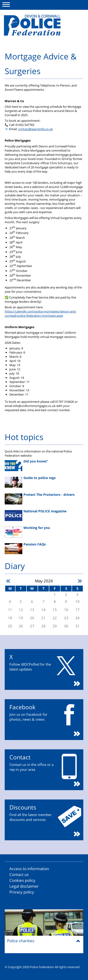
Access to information (29, 868)
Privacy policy (21, 892)
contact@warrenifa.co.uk (35, 129)
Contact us (19, 874)
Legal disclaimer (24, 886)
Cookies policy (22, 880)
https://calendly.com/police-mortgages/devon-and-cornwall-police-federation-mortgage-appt (40, 313)
